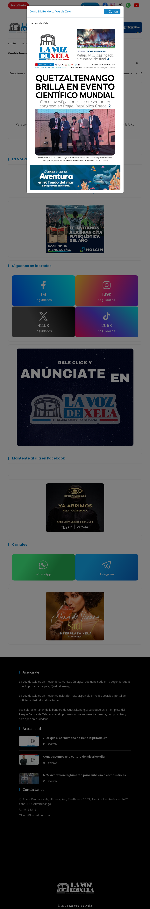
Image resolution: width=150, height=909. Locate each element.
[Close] (112, 11)
